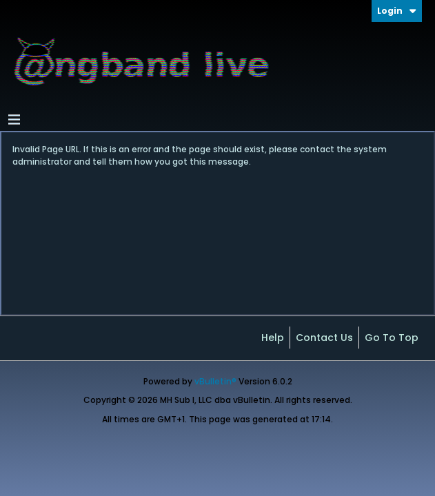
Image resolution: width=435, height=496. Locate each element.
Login (396, 11)
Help (272, 337)
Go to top (391, 337)
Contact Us (324, 337)
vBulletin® (215, 381)
